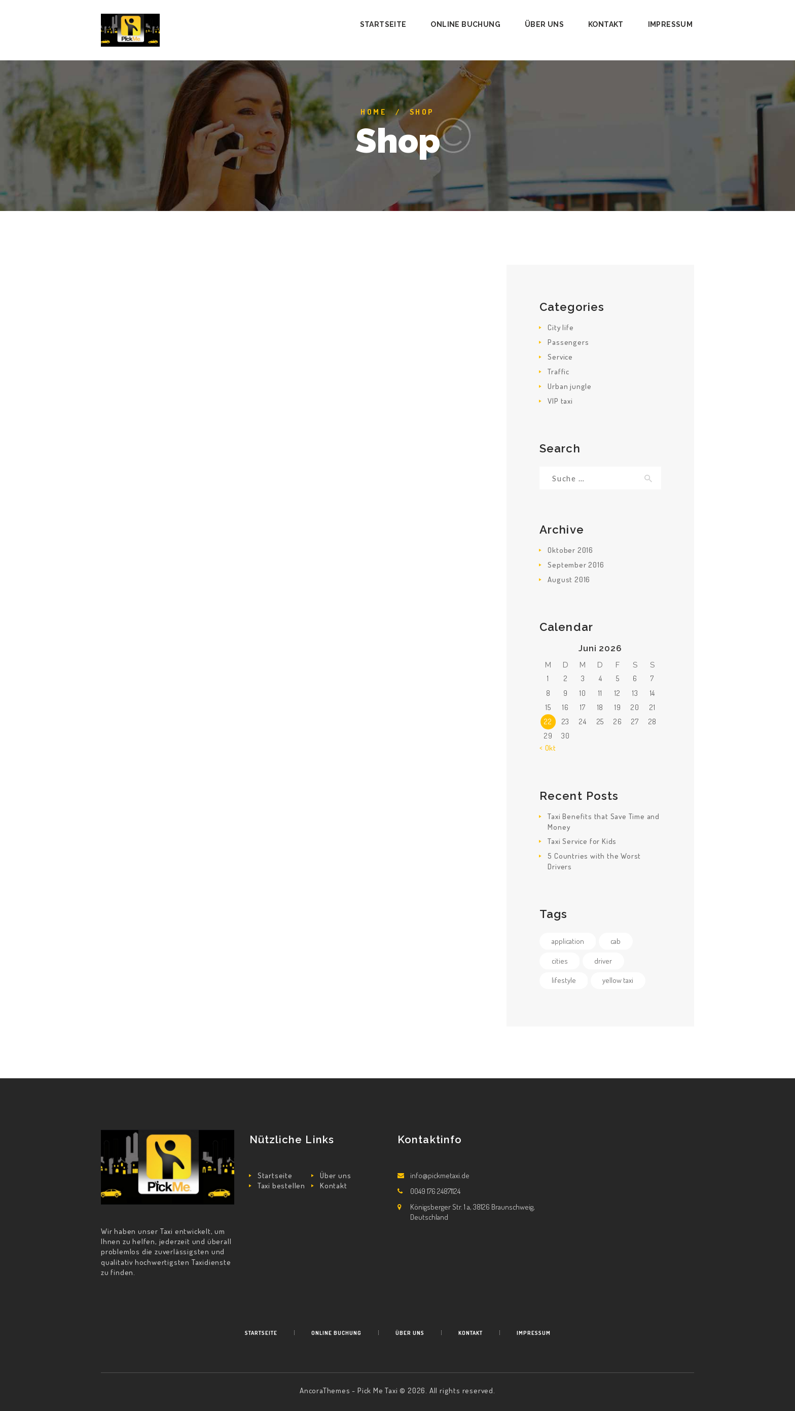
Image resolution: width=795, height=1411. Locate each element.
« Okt (547, 748)
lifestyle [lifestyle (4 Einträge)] (564, 980)
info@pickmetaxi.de (439, 1175)
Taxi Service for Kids (582, 841)
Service (560, 357)
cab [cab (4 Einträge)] (615, 941)
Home (373, 112)
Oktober (570, 550)
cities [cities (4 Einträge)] (560, 961)
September (576, 565)
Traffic (558, 371)
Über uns (335, 1175)
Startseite (275, 1175)
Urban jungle (570, 386)
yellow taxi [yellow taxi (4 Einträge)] (617, 980)
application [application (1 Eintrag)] (568, 941)
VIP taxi (560, 401)
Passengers (568, 342)
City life (560, 327)
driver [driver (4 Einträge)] (603, 961)
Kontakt (333, 1185)
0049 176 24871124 (435, 1191)
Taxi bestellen (281, 1185)
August (569, 579)
